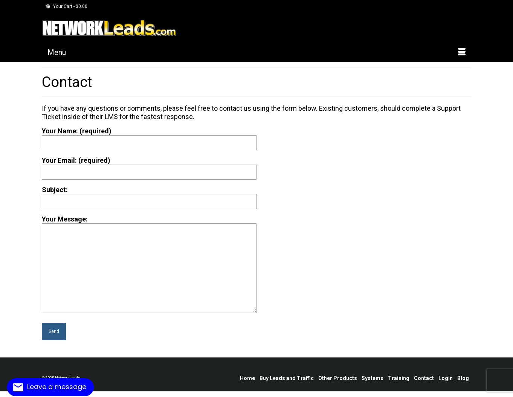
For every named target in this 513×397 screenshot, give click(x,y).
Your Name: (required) (149, 137)
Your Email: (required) (149, 166)
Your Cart (66, 6)
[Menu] (256, 52)
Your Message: (149, 223)
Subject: (149, 195)
